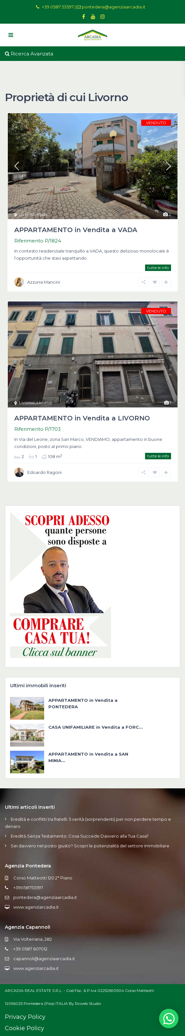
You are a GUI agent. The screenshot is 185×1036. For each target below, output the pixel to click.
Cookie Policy (24, 1028)
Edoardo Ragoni (44, 472)
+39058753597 (28, 887)
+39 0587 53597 (58, 6)
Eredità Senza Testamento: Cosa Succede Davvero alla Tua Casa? (80, 836)
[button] (169, 1018)
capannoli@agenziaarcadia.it (44, 958)
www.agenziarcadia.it (36, 907)
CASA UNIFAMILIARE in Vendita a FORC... (95, 727)
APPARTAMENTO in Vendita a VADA (75, 230)
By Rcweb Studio (85, 1003)
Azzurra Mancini (43, 282)
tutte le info (158, 267)
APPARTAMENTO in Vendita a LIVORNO (82, 418)
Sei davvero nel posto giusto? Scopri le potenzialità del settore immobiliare (90, 845)
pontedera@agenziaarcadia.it (113, 6)
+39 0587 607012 (30, 948)
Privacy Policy (25, 1016)
